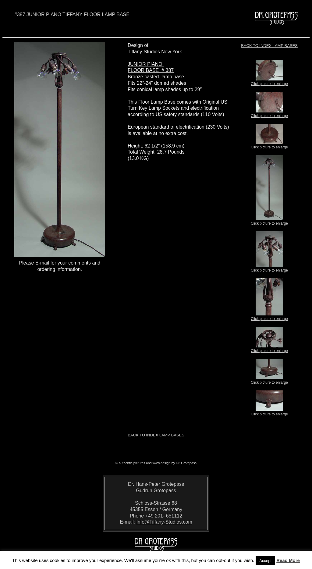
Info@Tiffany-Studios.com (164, 522)
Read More (288, 560)
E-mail (42, 262)
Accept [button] (265, 560)
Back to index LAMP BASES (269, 45)
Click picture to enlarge (269, 82)
